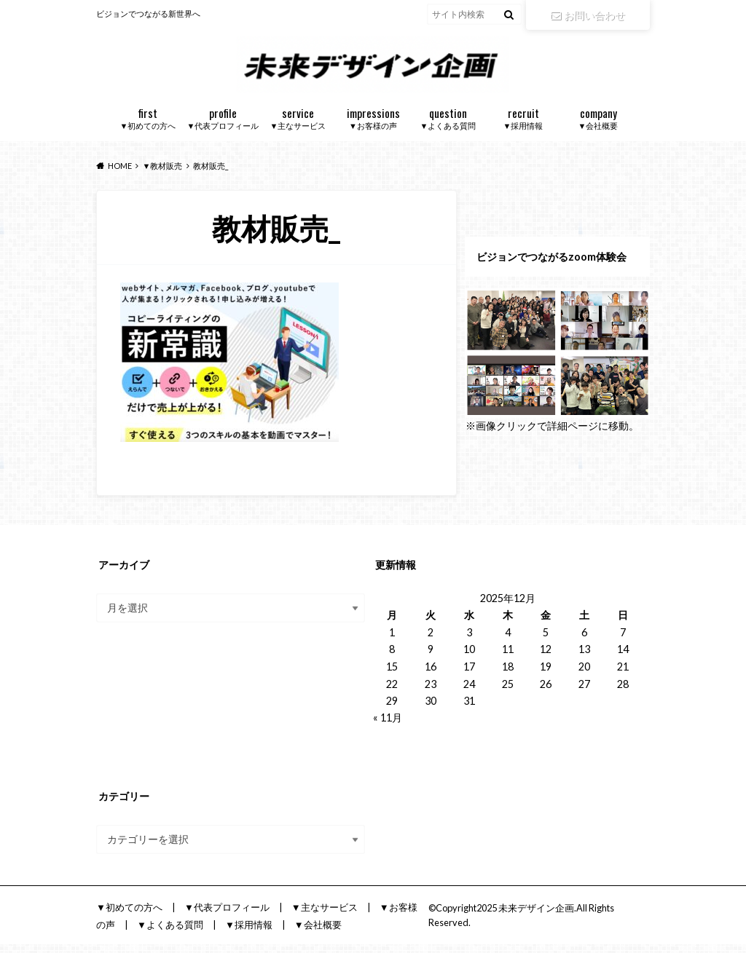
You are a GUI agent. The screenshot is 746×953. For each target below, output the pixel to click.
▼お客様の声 (373, 126)
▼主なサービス (298, 126)
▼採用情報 (523, 126)
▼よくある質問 (448, 126)
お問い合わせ (588, 14)
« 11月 (387, 726)
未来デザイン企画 (536, 916)
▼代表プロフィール (223, 126)
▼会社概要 (598, 126)
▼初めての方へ (148, 126)
